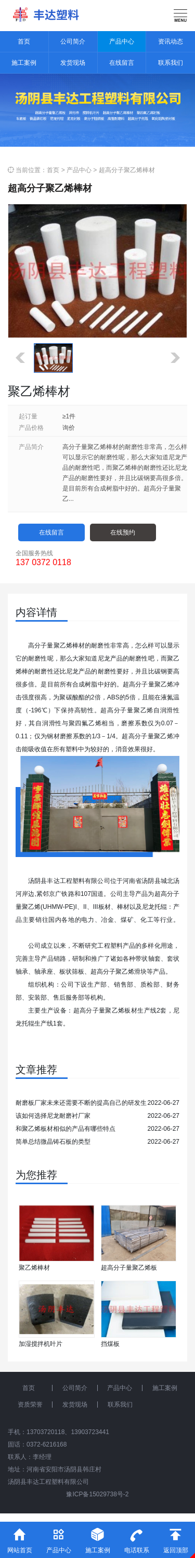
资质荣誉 (30, 1404)
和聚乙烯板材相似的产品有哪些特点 (65, 1128)
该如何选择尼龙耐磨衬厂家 (53, 1115)
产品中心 (121, 41)
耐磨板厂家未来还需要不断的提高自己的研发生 (81, 1102)
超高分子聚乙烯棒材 (127, 170)
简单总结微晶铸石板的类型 (53, 1141)
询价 (68, 427)
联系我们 (170, 62)
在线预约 (122, 532)
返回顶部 (175, 1538)
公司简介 (72, 41)
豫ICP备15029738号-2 (97, 1494)
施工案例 (23, 62)
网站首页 (19, 1538)
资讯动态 (170, 41)
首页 (24, 41)
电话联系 (136, 1538)
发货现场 (72, 62)
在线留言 (121, 62)
